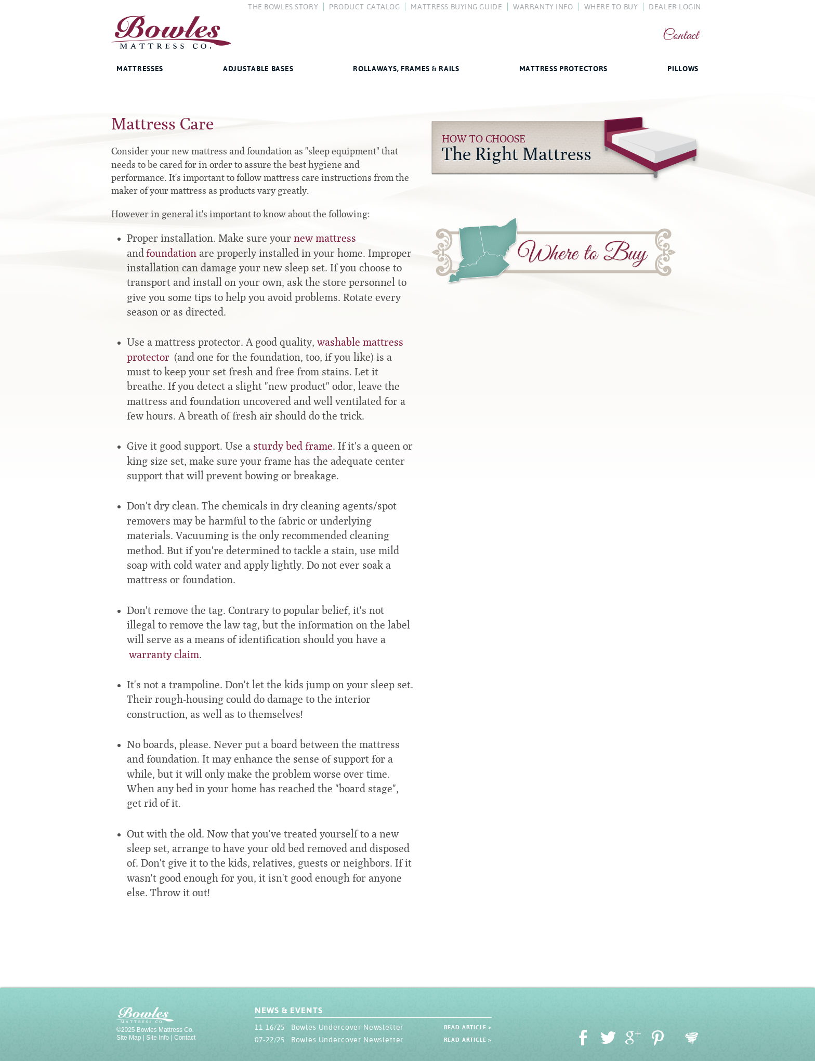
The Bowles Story (283, 7)
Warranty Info (543, 7)
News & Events (288, 1010)
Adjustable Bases (258, 68)
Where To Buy (611, 7)
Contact (681, 36)
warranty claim (164, 654)
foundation (171, 253)
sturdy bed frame (293, 446)
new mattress (325, 238)
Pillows (683, 68)
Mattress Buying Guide (456, 7)
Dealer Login (675, 7)
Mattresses (139, 68)
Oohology (692, 1038)
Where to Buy (553, 253)
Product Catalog (364, 7)
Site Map (128, 1037)
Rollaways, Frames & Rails (406, 68)
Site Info (157, 1037)
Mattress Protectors (563, 68)
